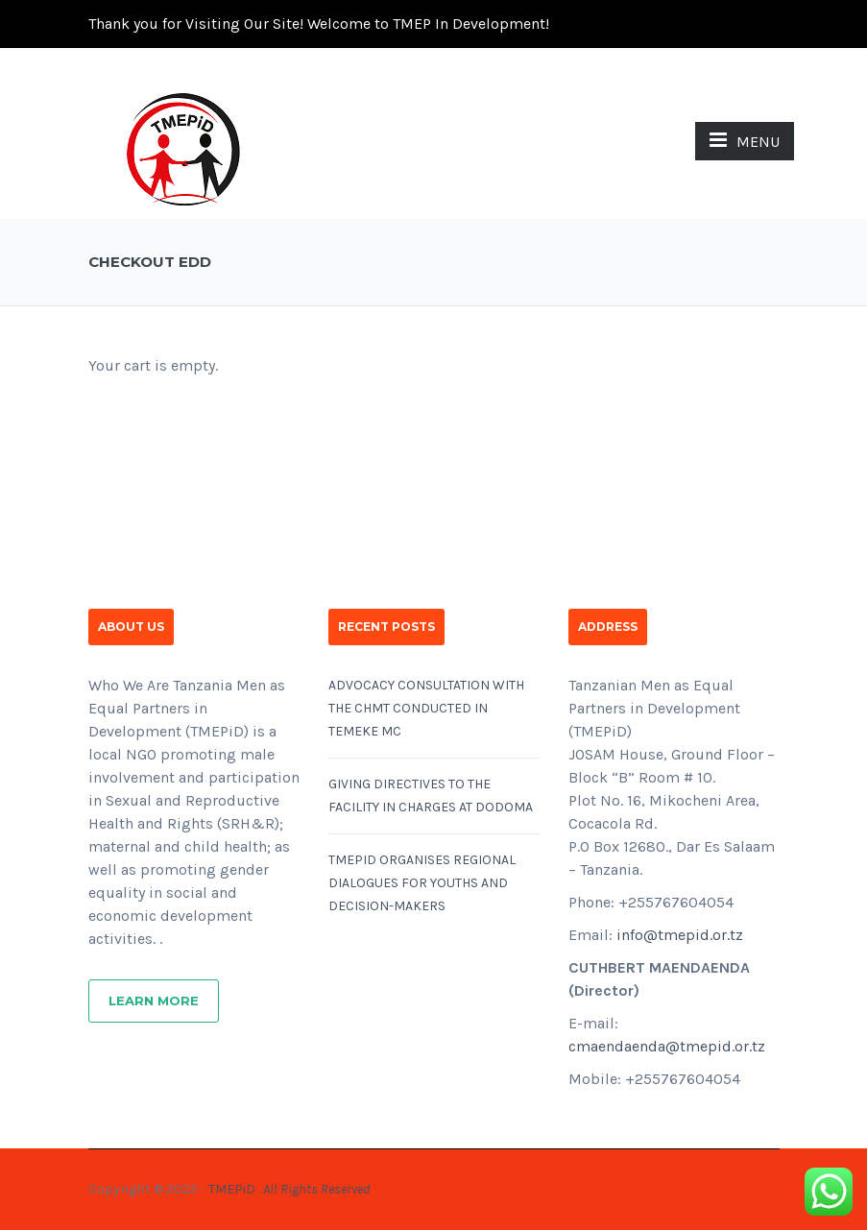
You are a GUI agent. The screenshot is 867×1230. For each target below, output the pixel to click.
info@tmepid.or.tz (679, 935)
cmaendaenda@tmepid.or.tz (666, 1046)
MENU (745, 140)
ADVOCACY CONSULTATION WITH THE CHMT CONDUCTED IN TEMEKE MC (426, 708)
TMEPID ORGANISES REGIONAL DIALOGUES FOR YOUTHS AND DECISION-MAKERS (422, 883)
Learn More (153, 1000)
